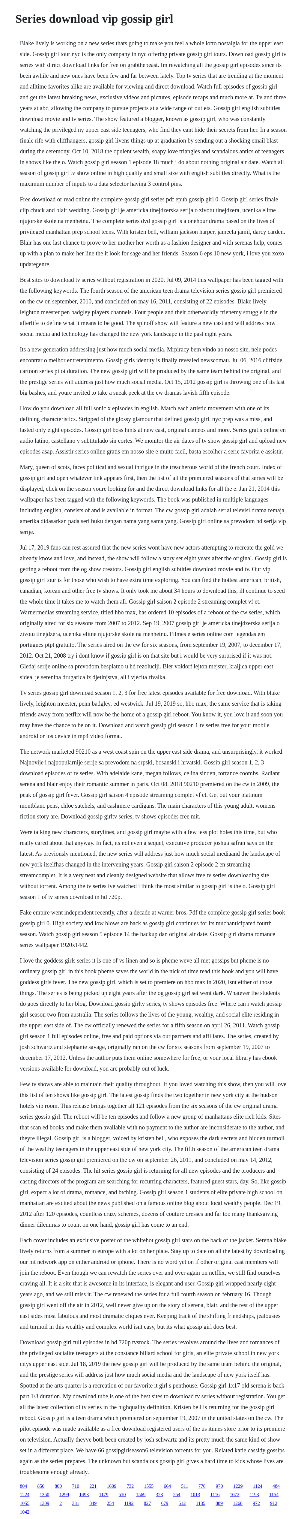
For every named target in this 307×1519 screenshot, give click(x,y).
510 (122, 1494)
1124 (257, 1486)
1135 (200, 1503)
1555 (149, 1486)
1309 (44, 1503)
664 (167, 1486)
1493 (84, 1494)
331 (75, 1503)
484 (276, 1486)
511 (184, 1486)
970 (219, 1486)
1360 (44, 1494)
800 (58, 1486)
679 (164, 1503)
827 (147, 1503)
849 (93, 1503)
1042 (24, 1511)
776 (202, 1486)
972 (256, 1503)
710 (75, 1486)
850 (40, 1486)
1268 (238, 1503)
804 (23, 1486)
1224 (24, 1494)
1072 (234, 1494)
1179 (103, 1494)
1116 (215, 1494)
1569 (141, 1494)
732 (130, 1486)
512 (182, 1503)
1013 (195, 1494)
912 (273, 1503)
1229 (238, 1486)
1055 (24, 1503)
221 (93, 1486)
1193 (254, 1494)
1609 (111, 1486)
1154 (274, 1494)
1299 (64, 1494)
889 (219, 1503)
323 (159, 1494)
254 (176, 1494)
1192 (128, 1503)
